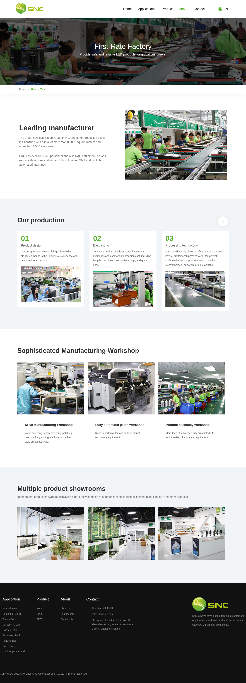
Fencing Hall (9, 640)
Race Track (9, 646)
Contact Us (67, 619)
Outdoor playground (14, 651)
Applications (146, 9)
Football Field (10, 608)
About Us (66, 608)
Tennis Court (10, 619)
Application (11, 599)
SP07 (40, 619)
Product (167, 9)
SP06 (40, 613)
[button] (223, 221)
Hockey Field (10, 630)
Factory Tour (67, 613)
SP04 (40, 608)
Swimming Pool (11, 635)
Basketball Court (12, 613)
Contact (199, 9)
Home (127, 9)
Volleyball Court (11, 624)
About (183, 9)
